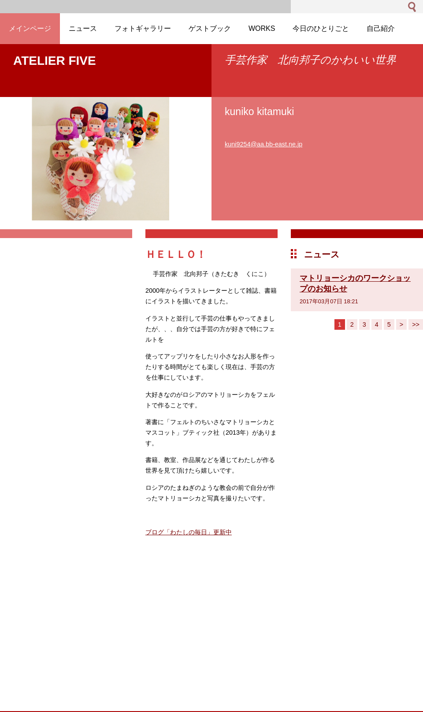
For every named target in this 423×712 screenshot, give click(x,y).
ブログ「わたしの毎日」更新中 (188, 532)
